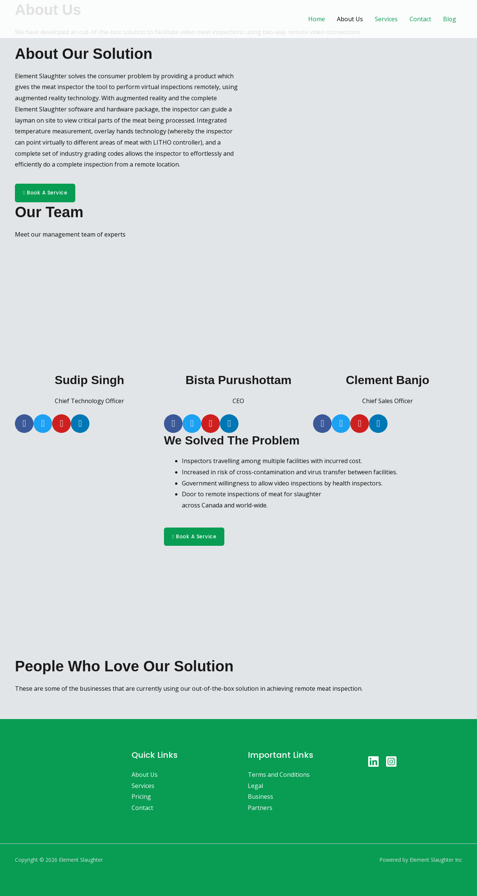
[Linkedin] (373, 761)
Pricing (141, 797)
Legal (255, 786)
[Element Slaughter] (48, 18)
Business (260, 797)
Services (386, 19)
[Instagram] (391, 761)
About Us (350, 19)
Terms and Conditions (279, 774)
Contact (420, 19)
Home (316, 19)
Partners (260, 808)
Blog (449, 19)
